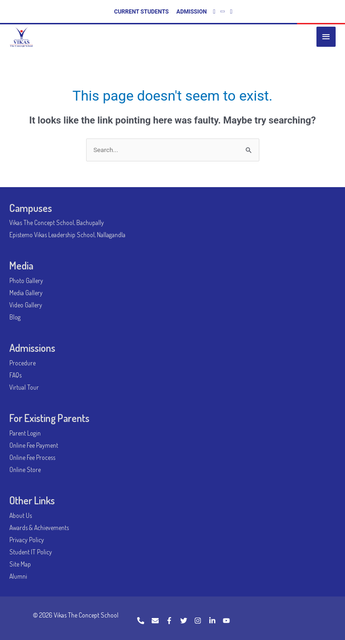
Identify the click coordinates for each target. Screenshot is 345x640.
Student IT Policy (30, 552)
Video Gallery (25, 305)
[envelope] (158, 620)
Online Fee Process (32, 457)
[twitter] (186, 620)
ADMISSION (191, 11)
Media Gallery (26, 293)
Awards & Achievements (39, 527)
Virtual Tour (24, 387)
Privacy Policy (26, 540)
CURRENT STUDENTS (141, 11)
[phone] (143, 620)
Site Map (20, 564)
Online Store (25, 469)
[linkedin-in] (215, 620)
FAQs (15, 375)
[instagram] (200, 620)
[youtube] (227, 620)
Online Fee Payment (33, 445)
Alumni (18, 576)
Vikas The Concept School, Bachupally (56, 222)
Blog (15, 317)
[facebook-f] (172, 620)
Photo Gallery (26, 280)
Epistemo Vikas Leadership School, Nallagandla (67, 235)
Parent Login (25, 433)
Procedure (22, 363)
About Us (20, 515)
